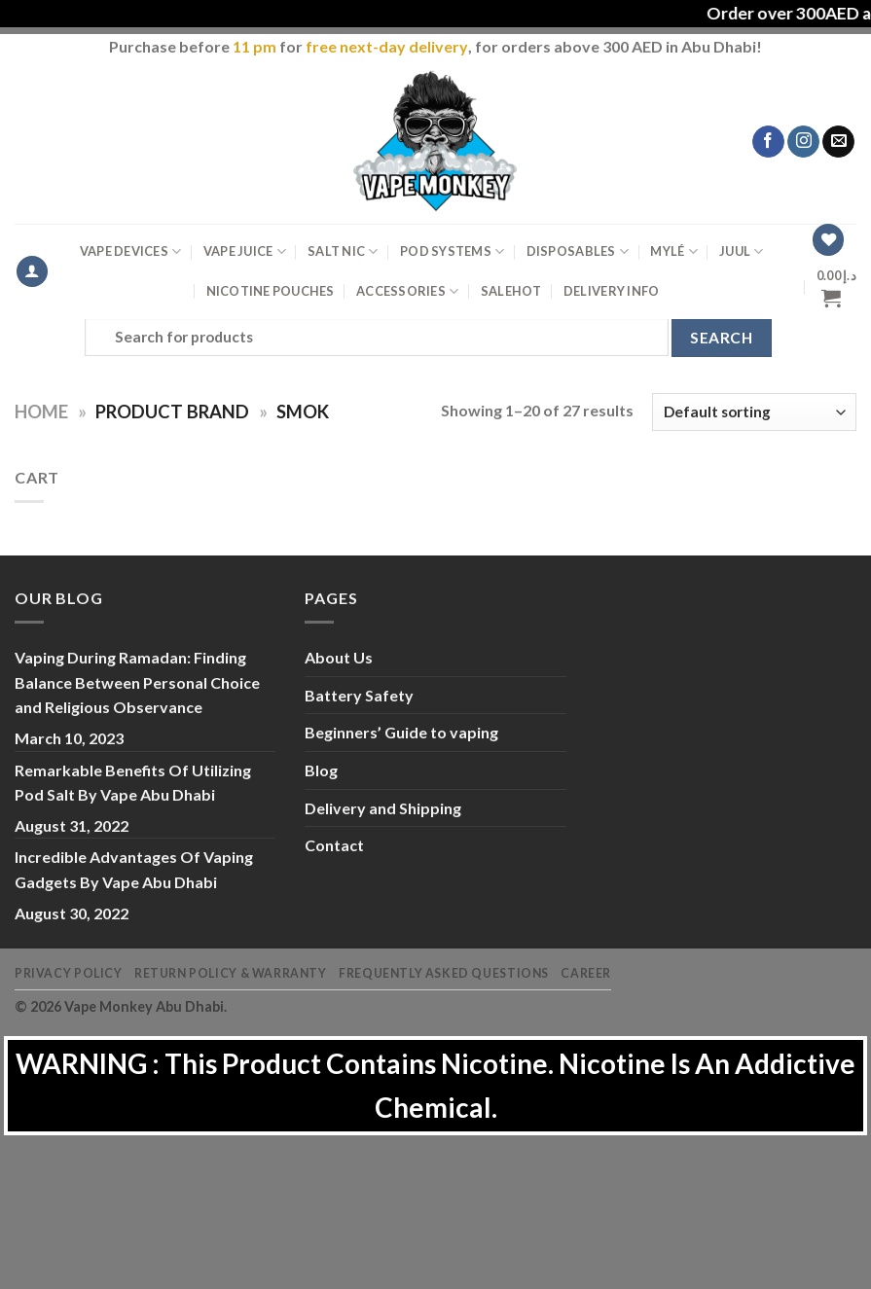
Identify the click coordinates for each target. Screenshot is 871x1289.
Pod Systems (452, 251)
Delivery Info (611, 291)
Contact (334, 845)
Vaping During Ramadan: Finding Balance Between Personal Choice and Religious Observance (137, 682)
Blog (321, 770)
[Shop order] (754, 412)
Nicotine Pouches (270, 291)
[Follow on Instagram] (803, 142)
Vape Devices (131, 251)
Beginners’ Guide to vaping (401, 732)
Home (41, 411)
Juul (741, 251)
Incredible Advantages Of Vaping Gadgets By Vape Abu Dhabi (134, 869)
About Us (339, 657)
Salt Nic (343, 251)
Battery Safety (359, 695)
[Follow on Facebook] (768, 142)
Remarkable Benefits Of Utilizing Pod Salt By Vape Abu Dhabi (133, 783)
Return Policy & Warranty (230, 973)
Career (586, 973)
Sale (511, 291)
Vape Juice (244, 251)
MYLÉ (673, 251)
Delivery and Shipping (383, 808)
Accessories (407, 291)
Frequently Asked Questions (444, 973)
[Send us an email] (838, 142)
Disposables (577, 251)
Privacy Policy (69, 973)
